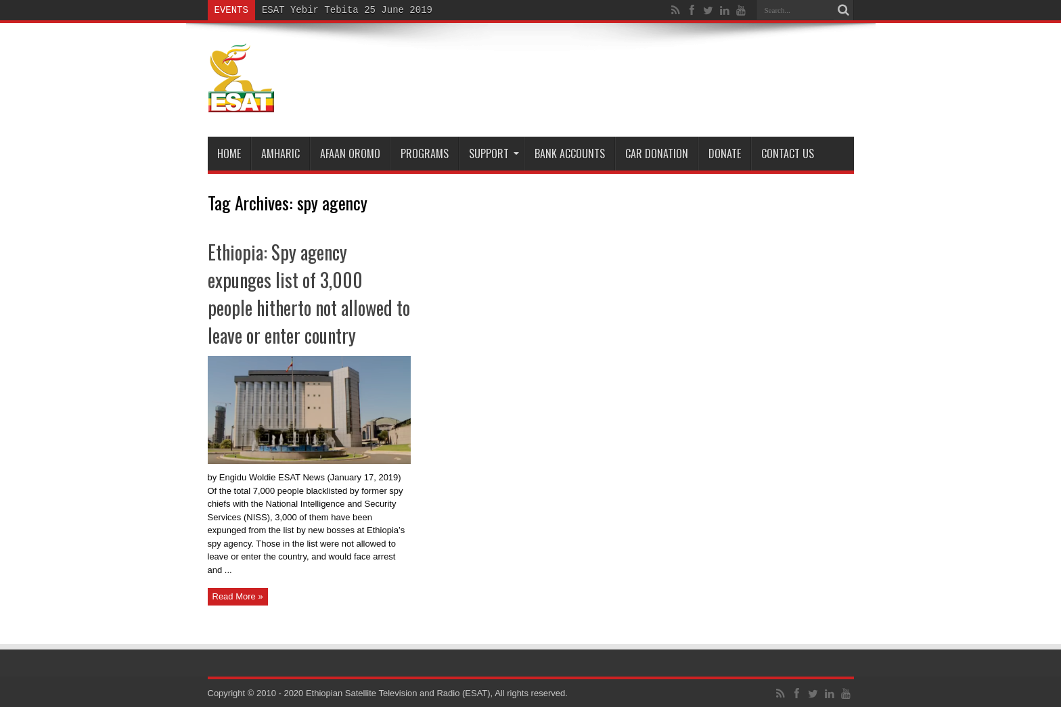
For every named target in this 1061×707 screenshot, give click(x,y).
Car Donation (656, 153)
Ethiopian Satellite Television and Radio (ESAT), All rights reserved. (437, 693)
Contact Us (787, 153)
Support (494, 153)
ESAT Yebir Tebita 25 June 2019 (347, 9)
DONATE (724, 153)
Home (229, 153)
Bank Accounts (570, 153)
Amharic (280, 153)
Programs (425, 153)
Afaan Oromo (350, 153)
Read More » (237, 596)
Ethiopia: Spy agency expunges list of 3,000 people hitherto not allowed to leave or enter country (309, 293)
